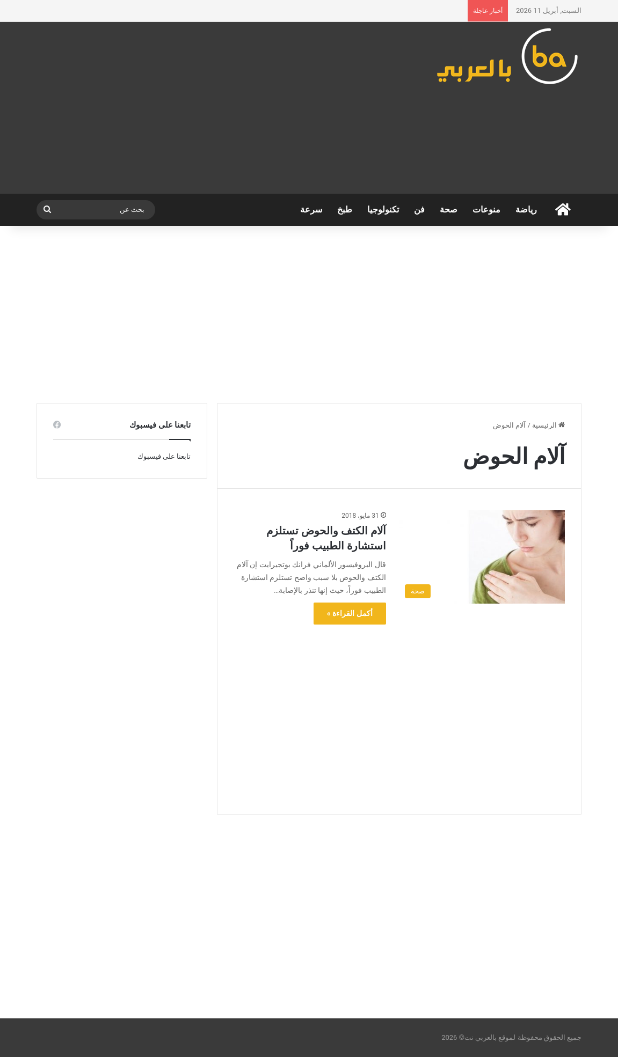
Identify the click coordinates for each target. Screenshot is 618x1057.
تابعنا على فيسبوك (164, 456)
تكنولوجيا (383, 209)
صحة (448, 209)
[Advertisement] (216, 108)
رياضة (526, 209)
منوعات (486, 209)
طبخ (344, 209)
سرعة (311, 209)
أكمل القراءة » (350, 613)
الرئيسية (548, 425)
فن (419, 209)
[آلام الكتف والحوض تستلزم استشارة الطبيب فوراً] (482, 557)
